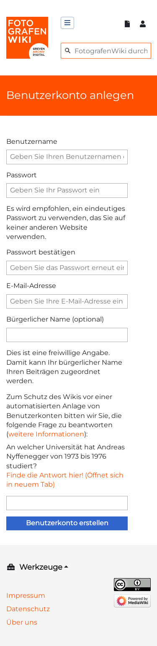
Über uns (21, 622)
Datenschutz (28, 609)
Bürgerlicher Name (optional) (55, 319)
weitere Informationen (46, 434)
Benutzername (31, 141)
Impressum (25, 595)
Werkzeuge (40, 567)
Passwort (21, 175)
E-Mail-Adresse (31, 286)
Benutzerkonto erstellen (67, 523)
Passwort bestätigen (40, 252)
